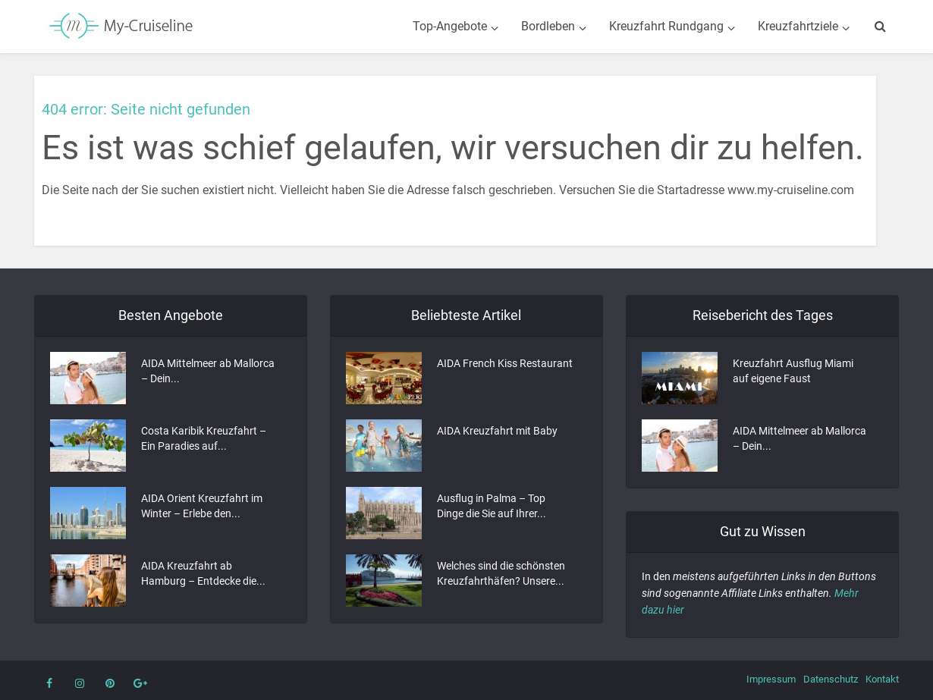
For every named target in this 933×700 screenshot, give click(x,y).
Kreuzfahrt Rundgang (666, 26)
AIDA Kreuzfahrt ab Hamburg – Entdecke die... (203, 573)
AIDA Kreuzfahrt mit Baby (497, 431)
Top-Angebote (450, 26)
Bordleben (548, 26)
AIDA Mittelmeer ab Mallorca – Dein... (208, 371)
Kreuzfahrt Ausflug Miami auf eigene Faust (793, 371)
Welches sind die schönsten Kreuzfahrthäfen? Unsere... (501, 573)
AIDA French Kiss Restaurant (505, 363)
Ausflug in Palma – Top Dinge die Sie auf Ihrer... (491, 506)
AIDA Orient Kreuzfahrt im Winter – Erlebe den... (201, 506)
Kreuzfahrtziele (798, 26)
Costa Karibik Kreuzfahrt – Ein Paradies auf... (203, 438)
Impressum (771, 679)
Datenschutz (830, 679)
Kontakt (882, 679)
